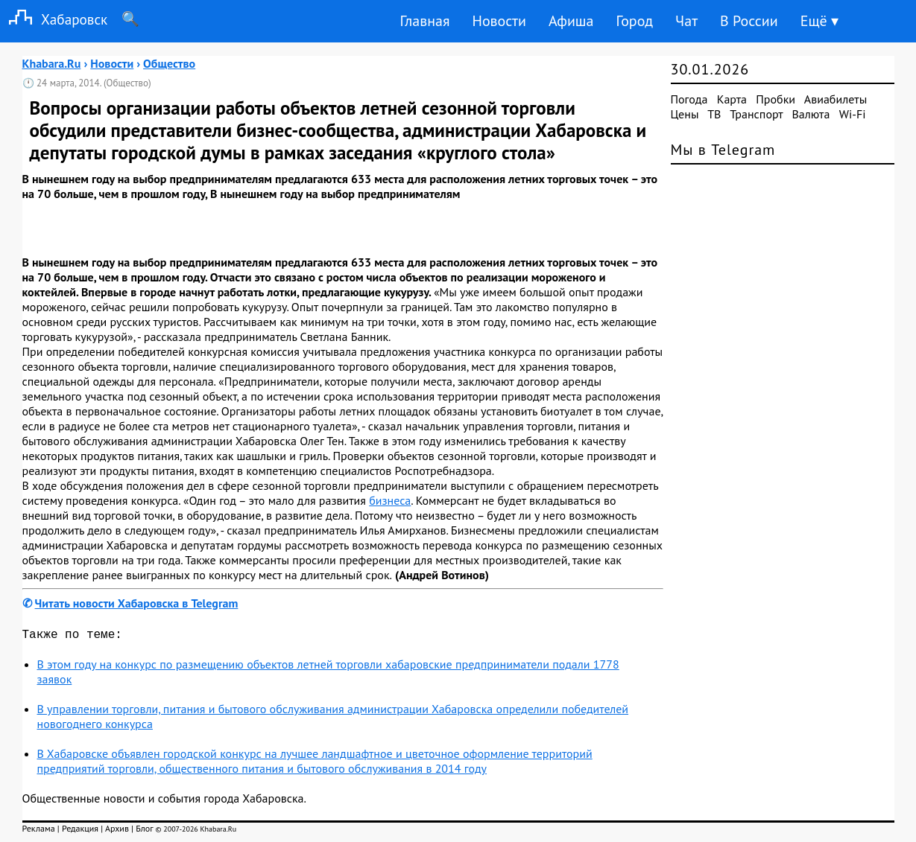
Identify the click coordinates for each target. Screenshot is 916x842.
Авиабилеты (835, 99)
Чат (686, 21)
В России (749, 21)
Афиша (571, 21)
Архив (117, 831)
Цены (685, 113)
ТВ (714, 113)
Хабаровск (53, 19)
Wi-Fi (852, 113)
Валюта (811, 113)
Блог (144, 831)
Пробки (775, 99)
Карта (732, 99)
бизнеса (390, 500)
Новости (498, 21)
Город (635, 21)
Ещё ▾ (819, 21)
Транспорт (756, 113)
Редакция (80, 831)
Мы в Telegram (723, 149)
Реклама (38, 831)
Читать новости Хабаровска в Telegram (137, 603)
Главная (424, 21)
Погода (689, 99)
